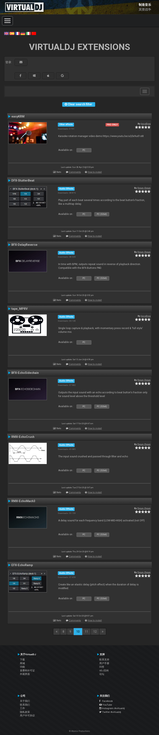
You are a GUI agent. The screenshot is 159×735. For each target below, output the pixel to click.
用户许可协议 (27, 715)
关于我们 (25, 701)
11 (86, 631)
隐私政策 (25, 712)
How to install (95, 172)
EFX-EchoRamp (22, 565)
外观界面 (25, 674)
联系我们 (25, 704)
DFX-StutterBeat (22, 180)
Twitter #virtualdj (110, 712)
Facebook (106, 701)
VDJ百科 (104, 670)
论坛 (101, 674)
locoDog (146, 123)
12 (95, 631)
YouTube (105, 704)
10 (78, 631)
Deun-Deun (144, 187)
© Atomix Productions (79, 731)
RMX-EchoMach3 (23, 501)
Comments (75, 172)
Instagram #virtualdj (112, 708)
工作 (22, 708)
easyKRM (17, 116)
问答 (101, 666)
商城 (22, 663)
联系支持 (104, 659)
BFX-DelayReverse (24, 244)
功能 (22, 666)
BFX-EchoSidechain (25, 372)
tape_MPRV (19, 308)
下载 (22, 659)
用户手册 (104, 663)
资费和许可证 (27, 670)
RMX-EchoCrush (22, 436)
